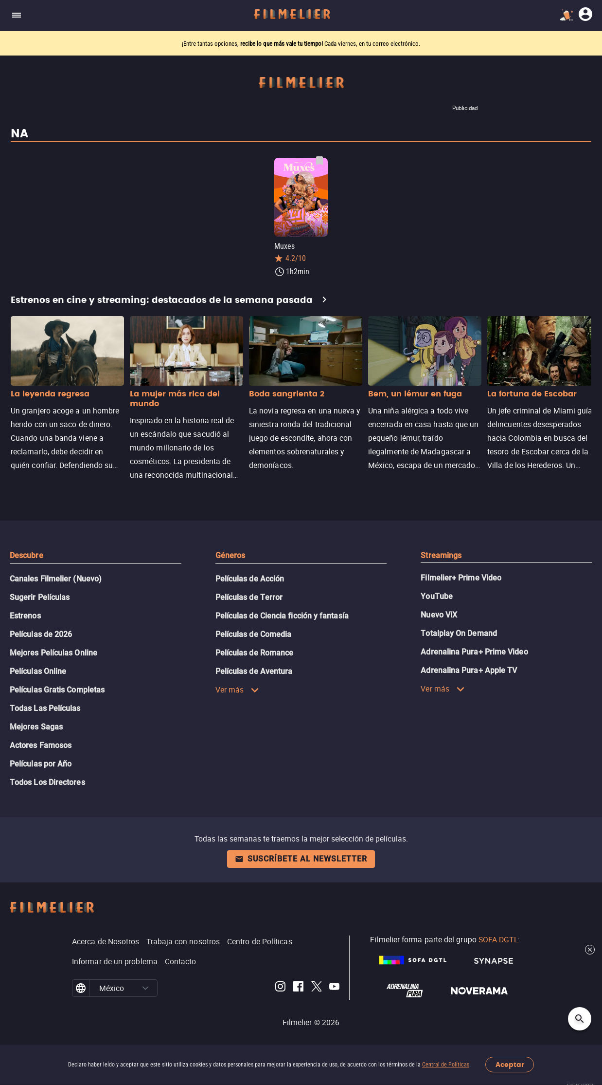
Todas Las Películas (45, 708)
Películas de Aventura (254, 671)
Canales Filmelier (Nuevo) (56, 578)
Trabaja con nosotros (183, 941)
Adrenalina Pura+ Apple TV (469, 670)
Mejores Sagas (36, 726)
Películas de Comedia (253, 634)
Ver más (237, 689)
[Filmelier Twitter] (316, 988)
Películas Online (38, 671)
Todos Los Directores (47, 782)
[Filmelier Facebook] (298, 988)
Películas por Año (40, 763)
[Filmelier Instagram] (280, 988)
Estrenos (25, 615)
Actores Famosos (40, 745)
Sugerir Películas (40, 597)
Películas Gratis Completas (57, 689)
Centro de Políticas (259, 941)
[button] (145, 988)
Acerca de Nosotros (105, 941)
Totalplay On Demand (459, 633)
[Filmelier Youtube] (334, 988)
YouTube (437, 596)
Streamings (441, 555)
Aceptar (510, 1064)
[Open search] (579, 1018)
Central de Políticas (445, 1064)
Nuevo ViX (439, 614)
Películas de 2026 (41, 634)
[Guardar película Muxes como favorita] (319, 161)
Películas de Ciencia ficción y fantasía (282, 615)
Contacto (180, 961)
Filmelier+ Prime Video (461, 577)
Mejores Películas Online (53, 652)
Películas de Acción (249, 578)
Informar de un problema (115, 961)
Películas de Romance (254, 652)
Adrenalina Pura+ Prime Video (474, 651)
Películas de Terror (249, 597)
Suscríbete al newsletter (301, 858)
